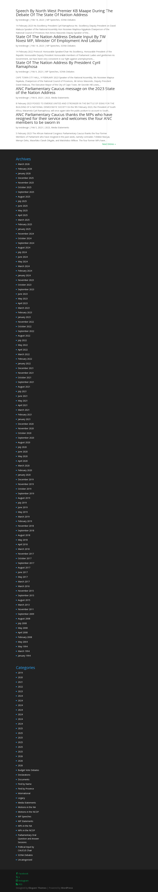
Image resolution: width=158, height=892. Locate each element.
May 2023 (23, 298)
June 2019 (23, 507)
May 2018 (23, 539)
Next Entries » (109, 144)
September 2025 (26, 192)
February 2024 (25, 270)
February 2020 (25, 470)
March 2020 (24, 465)
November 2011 (26, 609)
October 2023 (24, 284)
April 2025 (23, 215)
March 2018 (24, 549)
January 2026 (24, 173)
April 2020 (23, 460)
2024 (20, 695)
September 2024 (26, 243)
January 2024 (24, 275)
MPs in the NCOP (26, 830)
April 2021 (23, 405)
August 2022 (24, 335)
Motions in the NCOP (28, 811)
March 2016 (24, 586)
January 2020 (24, 474)
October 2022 (24, 326)
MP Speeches (53, 19)
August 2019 (24, 498)
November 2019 (26, 484)
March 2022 (24, 354)
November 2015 (26, 590)
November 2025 (26, 182)
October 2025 (24, 187)
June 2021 (23, 396)
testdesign (24, 19)
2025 (20, 728)
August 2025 (24, 196)
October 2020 (24, 433)
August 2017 (24, 567)
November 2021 (26, 372)
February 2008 (25, 637)
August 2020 (24, 442)
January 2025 (24, 229)
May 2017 (23, 576)
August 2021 (24, 386)
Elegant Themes (37, 887)
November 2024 (26, 233)
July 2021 (22, 391)
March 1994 (24, 651)
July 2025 (22, 201)
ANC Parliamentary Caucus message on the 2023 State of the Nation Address (65, 90)
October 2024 (24, 238)
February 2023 (25, 312)
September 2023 (26, 289)
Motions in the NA (27, 807)
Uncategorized (25, 859)
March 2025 (24, 219)
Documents (23, 779)
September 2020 (26, 437)
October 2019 (24, 488)
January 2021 (24, 419)
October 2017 (24, 558)
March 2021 (24, 409)
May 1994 (23, 646)
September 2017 (26, 563)
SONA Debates (68, 19)
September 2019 (26, 493)
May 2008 (23, 627)
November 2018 (26, 525)
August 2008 (24, 618)
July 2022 (22, 340)
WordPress (67, 887)
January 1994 (24, 655)
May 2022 (23, 345)
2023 (47, 97)
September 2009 (26, 613)
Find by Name (25, 784)
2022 (20, 686)
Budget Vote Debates (28, 770)
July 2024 (22, 252)
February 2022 (25, 358)
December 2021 (26, 368)
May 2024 (23, 261)
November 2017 (26, 553)
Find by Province (26, 788)
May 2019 (23, 512)
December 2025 (26, 178)
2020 (20, 677)
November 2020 (26, 428)
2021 (20, 682)
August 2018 (24, 535)
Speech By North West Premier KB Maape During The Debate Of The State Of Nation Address (64, 12)
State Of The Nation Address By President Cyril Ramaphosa (58, 64)
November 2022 (26, 321)
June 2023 (23, 293)
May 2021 (23, 400)
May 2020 (23, 456)
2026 (20, 756)
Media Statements (60, 97)
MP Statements (25, 821)
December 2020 (26, 423)
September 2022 (26, 331)
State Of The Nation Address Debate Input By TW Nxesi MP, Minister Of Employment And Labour (61, 38)
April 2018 (23, 544)
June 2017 (23, 572)
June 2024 (23, 256)
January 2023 (24, 317)
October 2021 (24, 377)
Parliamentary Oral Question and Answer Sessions (28, 839)
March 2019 (24, 516)
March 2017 (24, 581)
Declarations (24, 774)
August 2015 (24, 600)
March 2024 (24, 266)
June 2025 (23, 205)
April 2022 (23, 349)
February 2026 (25, 168)
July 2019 (22, 502)
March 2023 (24, 307)
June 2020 (23, 451)
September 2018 (26, 530)
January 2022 (24, 363)
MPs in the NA (25, 825)
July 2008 (22, 623)
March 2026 (24, 164)
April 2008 (23, 632)
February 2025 (25, 224)
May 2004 (23, 641)
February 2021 (25, 414)
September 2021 (26, 382)
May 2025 (23, 210)
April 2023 (23, 303)
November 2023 (26, 280)
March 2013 (24, 604)
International (24, 793)
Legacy (21, 798)
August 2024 (24, 247)
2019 (20, 672)
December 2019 (26, 479)
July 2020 (22, 447)
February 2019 (25, 521)
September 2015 (26, 595)
